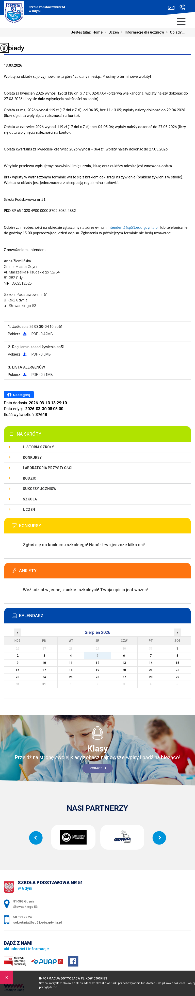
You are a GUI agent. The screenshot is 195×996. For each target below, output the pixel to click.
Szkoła (30, 499)
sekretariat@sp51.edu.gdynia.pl (171, 8)
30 (17, 684)
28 (151, 677)
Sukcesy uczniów (39, 489)
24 (44, 677)
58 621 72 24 (182, 7)
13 (124, 663)
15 (177, 663)
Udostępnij (18, 395)
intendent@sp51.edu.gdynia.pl (133, 227)
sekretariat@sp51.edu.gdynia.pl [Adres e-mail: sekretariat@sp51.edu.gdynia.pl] (37, 922)
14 (151, 663)
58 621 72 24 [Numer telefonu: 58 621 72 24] (22, 917)
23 (17, 677)
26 (97, 677)
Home (97, 32)
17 (44, 670)
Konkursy (32, 457)
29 (177, 677)
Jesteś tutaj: (81, 32)
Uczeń (111, 32)
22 (177, 670)
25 (71, 677)
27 (124, 677)
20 (124, 670)
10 (44, 663)
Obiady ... (174, 32)
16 (17, 670)
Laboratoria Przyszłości (47, 468)
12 (97, 663)
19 (97, 670)
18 (71, 670)
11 (71, 663)
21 (151, 670)
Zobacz (98, 768)
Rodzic (29, 478)
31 (44, 684)
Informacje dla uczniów (141, 32)
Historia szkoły (38, 447)
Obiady (14, 48)
